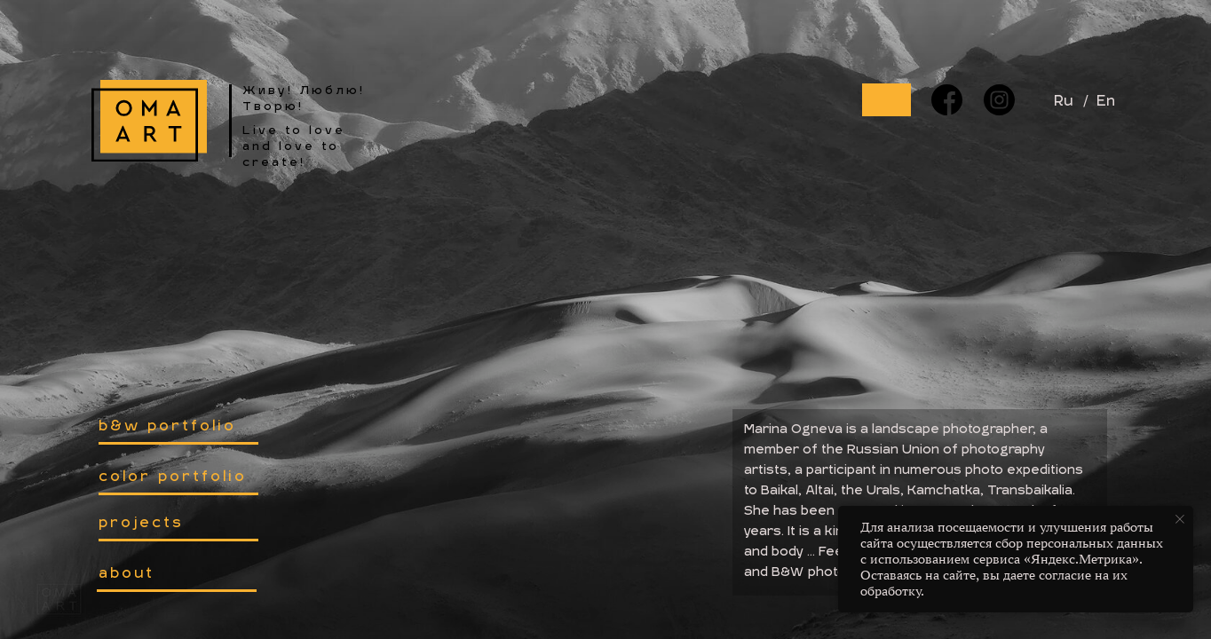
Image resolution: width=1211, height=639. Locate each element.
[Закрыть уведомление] (1180, 519)
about (126, 574)
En (1105, 102)
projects (141, 524)
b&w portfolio (167, 427)
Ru (1063, 102)
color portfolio (173, 477)
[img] (149, 121)
